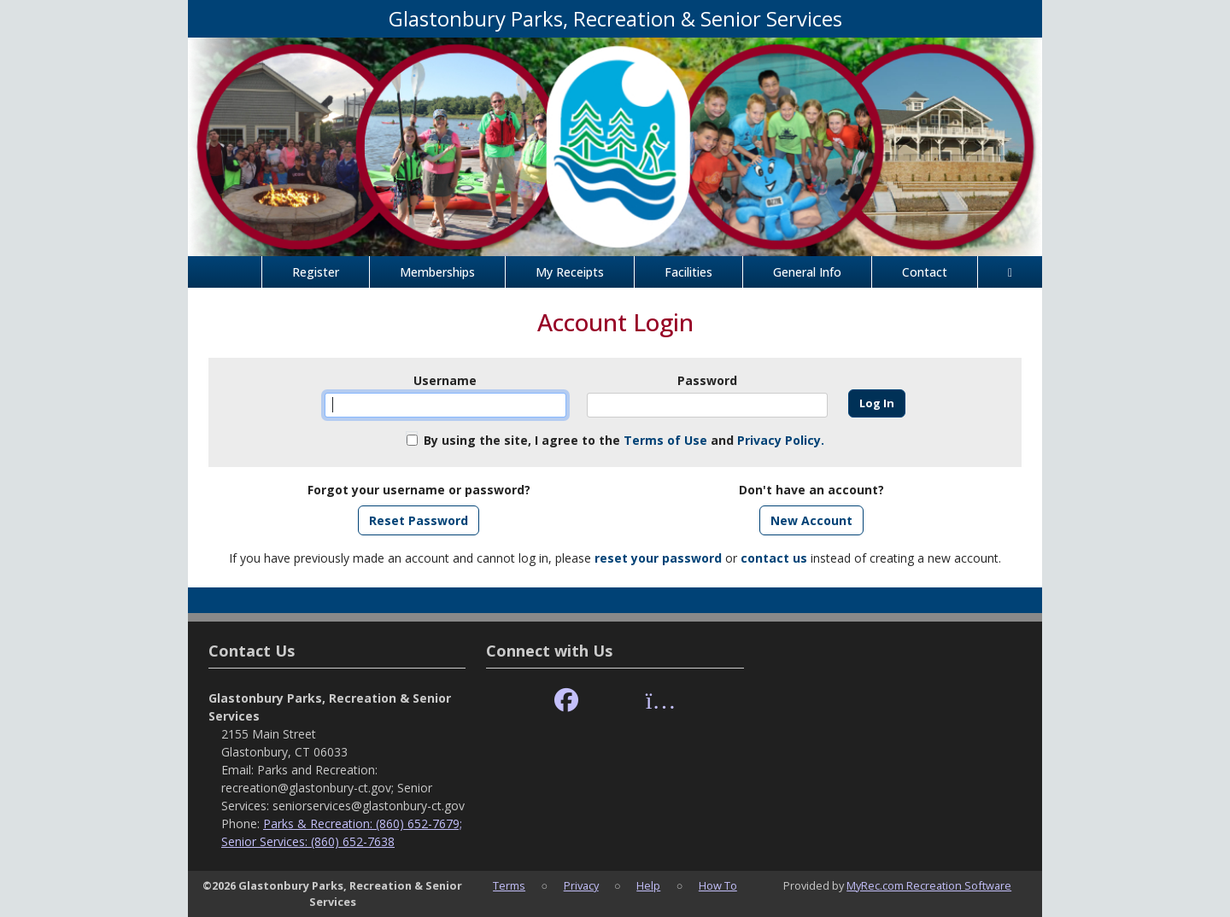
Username (445, 380)
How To (718, 885)
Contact (924, 272)
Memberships (437, 272)
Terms (509, 885)
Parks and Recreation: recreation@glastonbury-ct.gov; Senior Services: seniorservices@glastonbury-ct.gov (343, 788)
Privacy (581, 885)
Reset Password (418, 520)
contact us (774, 558)
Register (315, 272)
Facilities (688, 272)
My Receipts (570, 272)
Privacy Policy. (780, 440)
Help (648, 885)
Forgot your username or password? (419, 490)
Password (707, 380)
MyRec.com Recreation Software (928, 885)
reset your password (658, 558)
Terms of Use (665, 440)
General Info (807, 272)
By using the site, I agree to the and (624, 440)
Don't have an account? (811, 490)
